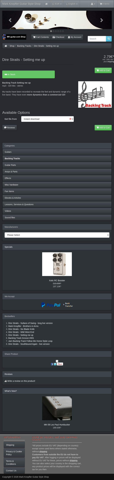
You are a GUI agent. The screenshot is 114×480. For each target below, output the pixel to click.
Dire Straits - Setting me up (46, 46)
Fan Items (9, 191)
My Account (74, 37)
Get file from (11, 119)
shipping (110, 62)
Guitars (8, 152)
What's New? (11, 391)
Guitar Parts (10, 165)
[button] (10, 20)
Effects (8, 178)
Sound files (10, 217)
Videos (8, 211)
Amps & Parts (11, 171)
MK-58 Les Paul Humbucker (57, 424)
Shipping (10, 445)
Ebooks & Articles (13, 198)
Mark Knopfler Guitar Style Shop (21, 3)
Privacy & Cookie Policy (14, 453)
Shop (12, 46)
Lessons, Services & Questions (19, 204)
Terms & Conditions (11, 462)
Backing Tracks (24, 46)
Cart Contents (41, 37)
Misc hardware (11, 185)
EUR (56, 4)
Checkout (58, 37)
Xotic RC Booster (57, 280)
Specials (8, 247)
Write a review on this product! (21, 381)
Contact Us (11, 470)
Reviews (9, 127)
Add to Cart (103, 70)
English (71, 4)
